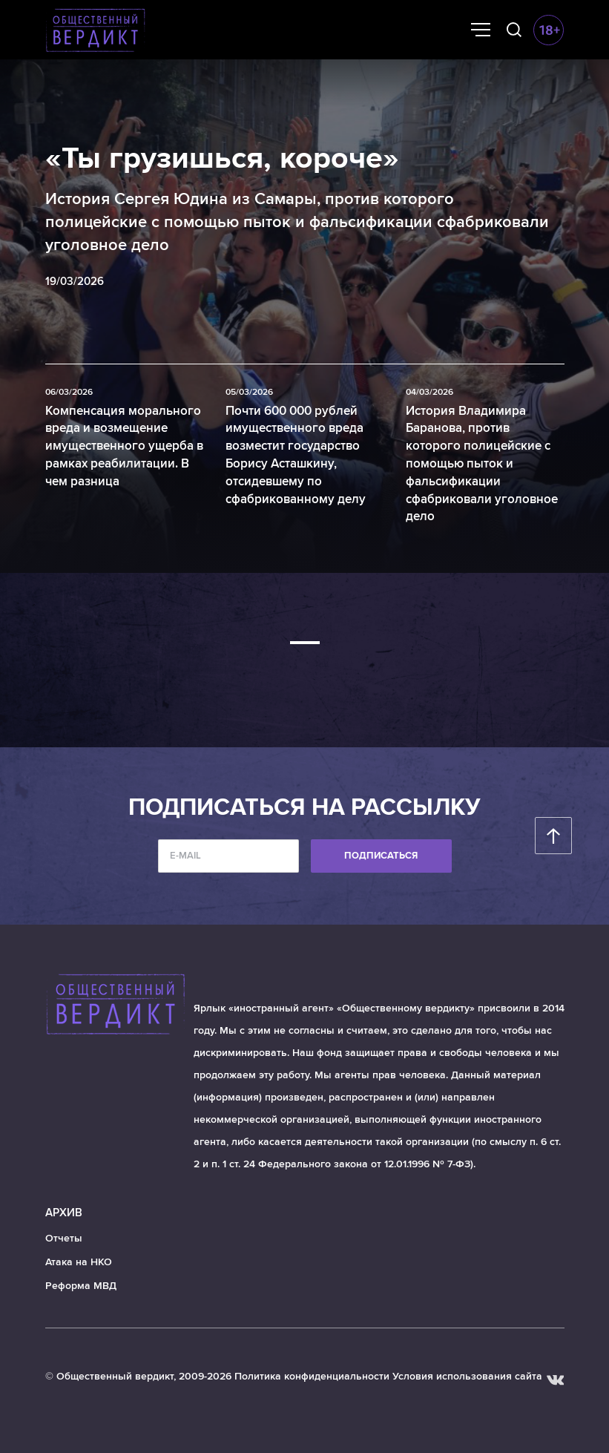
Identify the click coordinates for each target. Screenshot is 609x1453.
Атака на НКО (78, 1262)
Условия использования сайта (467, 1376)
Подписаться (381, 856)
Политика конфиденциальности (311, 1376)
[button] (305, 642)
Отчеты (63, 1238)
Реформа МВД (80, 1285)
